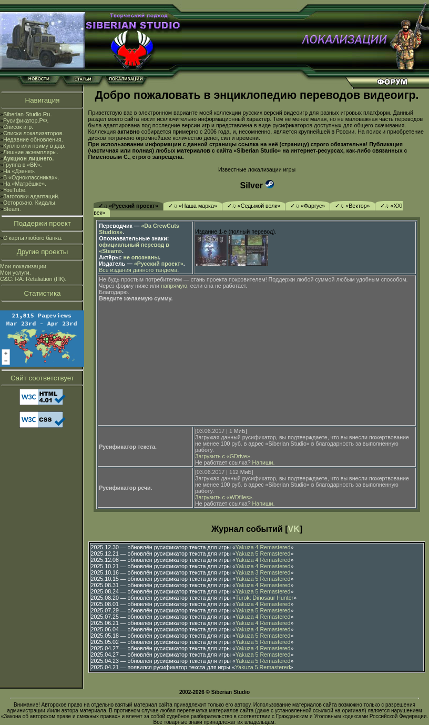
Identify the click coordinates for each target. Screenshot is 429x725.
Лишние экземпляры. (30, 152)
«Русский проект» (158, 263)
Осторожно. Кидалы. (30, 202)
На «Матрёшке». (24, 183)
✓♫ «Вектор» (352, 206)
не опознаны (141, 257)
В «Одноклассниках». (31, 177)
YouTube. (15, 190)
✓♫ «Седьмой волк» (253, 206)
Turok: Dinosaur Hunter (264, 598)
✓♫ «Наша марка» (192, 206)
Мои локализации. (24, 266)
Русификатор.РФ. (26, 120)
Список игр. (18, 127)
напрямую (174, 286)
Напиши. (263, 462)
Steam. (12, 209)
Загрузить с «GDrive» (222, 456)
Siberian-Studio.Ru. (27, 114)
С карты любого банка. (33, 238)
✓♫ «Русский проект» (128, 206)
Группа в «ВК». (22, 165)
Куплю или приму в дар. (34, 146)
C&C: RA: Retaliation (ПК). (33, 279)
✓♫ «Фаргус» (307, 206)
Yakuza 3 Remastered (263, 572)
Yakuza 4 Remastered (263, 547)
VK (294, 529)
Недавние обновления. (33, 139)
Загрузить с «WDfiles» (223, 497)
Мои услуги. (15, 272)
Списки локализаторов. (33, 133)
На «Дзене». (19, 171)
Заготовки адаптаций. (31, 196)
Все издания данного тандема (138, 270)
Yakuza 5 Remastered (263, 553)
